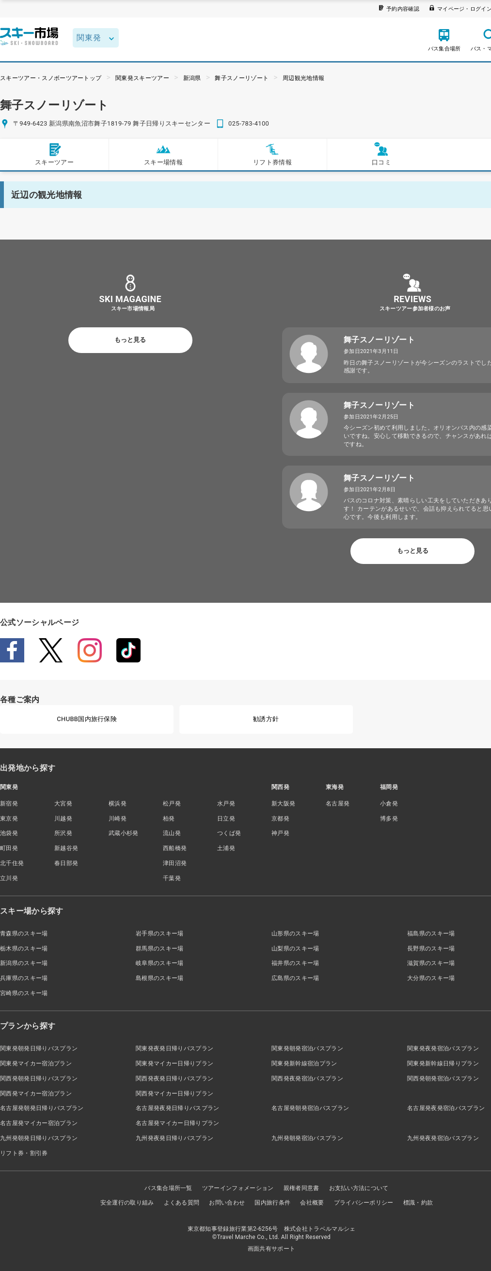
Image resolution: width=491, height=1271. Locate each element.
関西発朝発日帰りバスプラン (39, 1078)
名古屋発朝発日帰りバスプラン (41, 1108)
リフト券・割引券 (24, 1153)
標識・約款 (418, 1202)
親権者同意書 (301, 1188)
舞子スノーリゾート (242, 78)
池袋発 (9, 833)
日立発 (226, 818)
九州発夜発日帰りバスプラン (174, 1138)
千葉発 (172, 878)
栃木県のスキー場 (24, 948)
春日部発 (66, 863)
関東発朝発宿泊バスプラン (307, 1048)
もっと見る (130, 339)
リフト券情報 (272, 154)
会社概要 (312, 1202)
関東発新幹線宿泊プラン (304, 1063)
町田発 (9, 848)
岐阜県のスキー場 (160, 963)
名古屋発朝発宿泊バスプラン (310, 1108)
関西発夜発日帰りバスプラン (174, 1078)
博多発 (389, 818)
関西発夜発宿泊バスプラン (307, 1078)
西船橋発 (175, 848)
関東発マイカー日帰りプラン (174, 1063)
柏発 (169, 818)
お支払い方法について (359, 1188)
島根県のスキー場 (160, 978)
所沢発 (63, 833)
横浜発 (118, 803)
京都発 (280, 818)
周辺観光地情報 (303, 78)
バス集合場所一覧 (168, 1188)
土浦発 (226, 848)
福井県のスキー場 (295, 963)
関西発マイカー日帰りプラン (174, 1093)
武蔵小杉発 (124, 833)
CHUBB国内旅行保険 (87, 719)
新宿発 (9, 803)
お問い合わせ (227, 1202)
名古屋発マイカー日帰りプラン (177, 1123)
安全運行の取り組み (127, 1202)
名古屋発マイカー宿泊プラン (39, 1123)
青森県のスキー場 (24, 933)
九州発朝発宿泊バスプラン (307, 1138)
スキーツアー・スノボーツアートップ (50, 78)
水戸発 (226, 803)
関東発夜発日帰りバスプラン (174, 1048)
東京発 (9, 818)
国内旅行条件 (272, 1202)
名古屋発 (337, 803)
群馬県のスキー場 (160, 948)
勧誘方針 (266, 719)
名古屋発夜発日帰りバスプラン (177, 1108)
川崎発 (118, 818)
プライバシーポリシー (364, 1202)
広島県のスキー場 (295, 978)
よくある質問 (182, 1202)
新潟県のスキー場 (24, 963)
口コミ (381, 154)
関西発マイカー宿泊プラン (36, 1093)
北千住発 (12, 863)
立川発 (9, 878)
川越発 (63, 818)
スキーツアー (54, 154)
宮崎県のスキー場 (24, 993)
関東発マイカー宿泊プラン (36, 1063)
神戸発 (280, 833)
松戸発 (172, 803)
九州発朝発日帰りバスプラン (39, 1138)
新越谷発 (66, 848)
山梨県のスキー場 (295, 948)
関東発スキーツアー (142, 78)
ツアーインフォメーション (238, 1188)
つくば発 (229, 833)
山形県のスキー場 (295, 933)
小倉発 (389, 803)
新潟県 (192, 78)
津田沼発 (175, 863)
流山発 (172, 833)
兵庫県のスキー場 (24, 978)
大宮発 (63, 803)
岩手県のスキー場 (160, 933)
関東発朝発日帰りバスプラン (39, 1048)
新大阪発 (283, 803)
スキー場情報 (163, 154)
